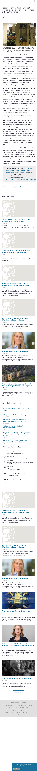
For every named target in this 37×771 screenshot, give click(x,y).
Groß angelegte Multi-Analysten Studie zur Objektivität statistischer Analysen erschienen (16, 287)
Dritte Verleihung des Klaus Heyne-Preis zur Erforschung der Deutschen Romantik (15, 322)
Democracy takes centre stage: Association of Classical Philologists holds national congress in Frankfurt (17, 388)
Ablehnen (18, 768)
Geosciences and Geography (11, 190)
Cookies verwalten (24, 717)
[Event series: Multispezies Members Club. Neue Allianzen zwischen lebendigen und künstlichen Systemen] (13, 459)
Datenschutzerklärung (14, 717)
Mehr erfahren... (29, 765)
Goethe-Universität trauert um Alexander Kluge (16, 682)
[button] (18, 695)
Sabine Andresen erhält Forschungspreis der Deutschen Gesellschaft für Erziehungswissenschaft (18, 648)
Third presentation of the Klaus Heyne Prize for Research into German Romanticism (16, 223)
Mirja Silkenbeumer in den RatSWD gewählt (15, 354)
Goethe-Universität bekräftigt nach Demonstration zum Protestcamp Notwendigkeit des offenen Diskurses (16, 437)
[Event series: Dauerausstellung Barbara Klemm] (13, 454)
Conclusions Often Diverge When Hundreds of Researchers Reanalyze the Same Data (16, 254)
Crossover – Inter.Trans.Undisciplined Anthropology (19, 482)
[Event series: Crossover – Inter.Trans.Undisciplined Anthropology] (13, 481)
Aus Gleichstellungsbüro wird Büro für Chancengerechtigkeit (13, 430)
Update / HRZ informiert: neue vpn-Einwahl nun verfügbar (16, 412)
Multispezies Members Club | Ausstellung (17, 461)
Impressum (28, 715)
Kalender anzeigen (7, 485)
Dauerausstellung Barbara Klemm (15, 456)
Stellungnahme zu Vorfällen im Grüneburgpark (15, 418)
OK (13, 768)
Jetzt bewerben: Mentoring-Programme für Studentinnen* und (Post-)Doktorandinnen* (15, 423)
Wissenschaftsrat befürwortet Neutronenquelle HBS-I (18, 615)
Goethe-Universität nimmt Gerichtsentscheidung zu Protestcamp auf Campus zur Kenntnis (17, 444)
